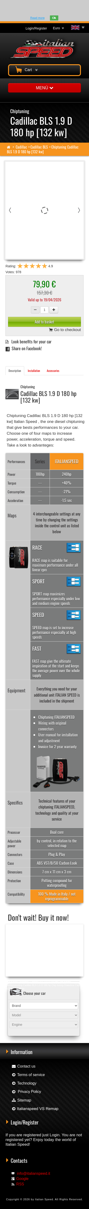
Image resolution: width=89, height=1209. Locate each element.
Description (15, 370)
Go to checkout (65, 330)
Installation (34, 370)
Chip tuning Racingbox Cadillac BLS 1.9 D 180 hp (31, 982)
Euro (58, 28)
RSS (20, 1184)
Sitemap (21, 1100)
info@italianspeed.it (33, 1173)
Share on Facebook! (23, 348)
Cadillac (21, 147)
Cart (25, 69)
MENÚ (44, 87)
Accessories (53, 370)
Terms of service (28, 1075)
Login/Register (36, 28)
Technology (23, 1083)
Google (22, 1179)
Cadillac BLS (39, 147)
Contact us (23, 1066)
